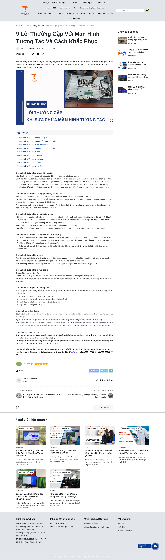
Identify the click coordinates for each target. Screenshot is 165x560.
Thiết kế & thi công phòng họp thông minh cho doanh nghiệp (137, 39)
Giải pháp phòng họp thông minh (92, 8)
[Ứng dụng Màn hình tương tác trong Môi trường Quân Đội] (65, 478)
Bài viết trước (24, 391)
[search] (130, 10)
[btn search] (119, 10)
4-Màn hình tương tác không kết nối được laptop (36, 148)
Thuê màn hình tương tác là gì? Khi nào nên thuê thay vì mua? (137, 77)
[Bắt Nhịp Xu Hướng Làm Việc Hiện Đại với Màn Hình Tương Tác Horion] (31, 435)
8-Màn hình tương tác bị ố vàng (30, 162)
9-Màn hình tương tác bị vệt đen (30, 166)
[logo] (25, 10)
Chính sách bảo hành (92, 523)
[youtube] (112, 380)
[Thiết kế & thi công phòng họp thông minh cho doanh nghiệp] (122, 40)
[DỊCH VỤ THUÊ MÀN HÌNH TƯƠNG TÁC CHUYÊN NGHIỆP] (122, 90)
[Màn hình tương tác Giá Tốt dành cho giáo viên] (65, 435)
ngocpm (30, 49)
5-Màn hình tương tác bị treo (29, 152)
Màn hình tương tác (59, 3)
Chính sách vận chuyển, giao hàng (97, 527)
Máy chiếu (73, 3)
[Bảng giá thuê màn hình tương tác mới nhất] (122, 53)
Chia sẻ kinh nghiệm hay (61, 429)
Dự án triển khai (72, 13)
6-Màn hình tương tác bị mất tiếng (31, 155)
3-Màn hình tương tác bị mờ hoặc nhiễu (33, 145)
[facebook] (100, 380)
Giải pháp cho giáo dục (45, 13)
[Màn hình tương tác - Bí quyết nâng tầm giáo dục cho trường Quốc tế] (100, 435)
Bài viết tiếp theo (103, 391)
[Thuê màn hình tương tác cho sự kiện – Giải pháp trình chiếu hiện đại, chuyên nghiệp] (122, 65)
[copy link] (43, 54)
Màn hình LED (51, 8)
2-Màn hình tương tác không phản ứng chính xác (37, 141)
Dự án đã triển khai (26, 429)
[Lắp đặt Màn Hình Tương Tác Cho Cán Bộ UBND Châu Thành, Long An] (31, 478)
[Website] (102, 380)
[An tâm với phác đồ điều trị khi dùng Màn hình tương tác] (134, 435)
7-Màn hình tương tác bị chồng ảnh (31, 159)
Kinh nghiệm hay (75, 18)
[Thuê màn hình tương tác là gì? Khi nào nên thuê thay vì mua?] (122, 78)
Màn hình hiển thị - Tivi (68, 8)
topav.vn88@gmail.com (64, 527)
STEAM (60, 13)
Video (83, 13)
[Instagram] (109, 380)
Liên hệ (121, 523)
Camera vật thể (102, 3)
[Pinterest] (107, 380)
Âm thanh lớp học (86, 3)
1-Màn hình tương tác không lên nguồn (33, 138)
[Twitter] (105, 380)
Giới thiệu (45, 3)
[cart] (147, 11)
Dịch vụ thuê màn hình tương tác (101, 13)
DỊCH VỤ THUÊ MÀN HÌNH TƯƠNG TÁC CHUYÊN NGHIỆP (136, 89)
